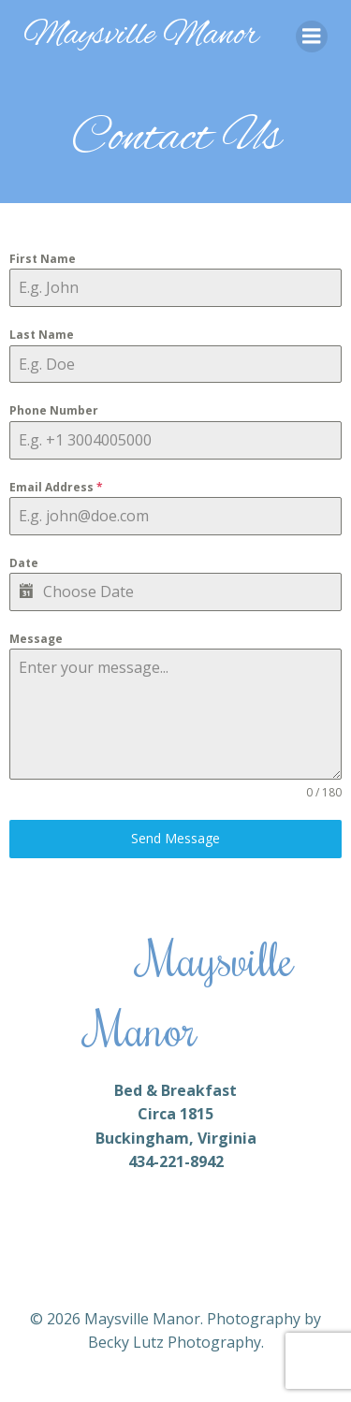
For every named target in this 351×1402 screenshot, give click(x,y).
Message (36, 639)
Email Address (56, 487)
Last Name (41, 335)
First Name (42, 259)
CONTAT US (232, 1042)
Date (23, 563)
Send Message (175, 838)
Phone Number (53, 410)
